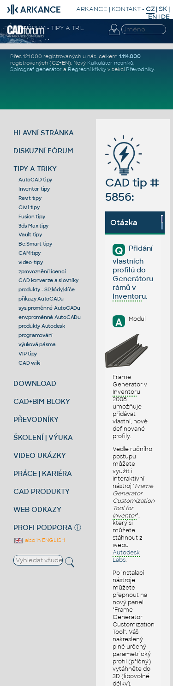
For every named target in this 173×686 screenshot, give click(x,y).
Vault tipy (30, 234)
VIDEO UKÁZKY (39, 455)
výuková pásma (37, 344)
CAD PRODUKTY (41, 491)
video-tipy (30, 262)
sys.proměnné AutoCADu (49, 308)
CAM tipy (29, 253)
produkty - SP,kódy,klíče (46, 289)
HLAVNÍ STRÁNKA (43, 132)
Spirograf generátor (36, 69)
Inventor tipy (34, 189)
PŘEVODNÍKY (36, 419)
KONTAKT (126, 9)
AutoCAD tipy (35, 179)
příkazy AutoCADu (41, 298)
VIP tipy (27, 353)
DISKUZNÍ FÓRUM (43, 150)
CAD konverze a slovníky (48, 280)
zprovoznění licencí (42, 271)
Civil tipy (29, 207)
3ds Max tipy (33, 226)
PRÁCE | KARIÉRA (42, 473)
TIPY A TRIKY (35, 168)
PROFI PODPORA (42, 527)
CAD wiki (29, 363)
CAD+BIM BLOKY (41, 401)
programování (35, 335)
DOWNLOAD (34, 383)
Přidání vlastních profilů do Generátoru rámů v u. (133, 272)
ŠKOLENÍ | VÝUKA (43, 437)
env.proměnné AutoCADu (49, 317)
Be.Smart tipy (35, 244)
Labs (126, 556)
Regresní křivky (87, 69)
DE (165, 17)
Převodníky (140, 69)
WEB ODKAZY (37, 509)
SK (163, 9)
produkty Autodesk (41, 326)
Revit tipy (30, 198)
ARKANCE (91, 9)
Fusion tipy (31, 216)
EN (152, 17)
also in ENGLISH (39, 540)
